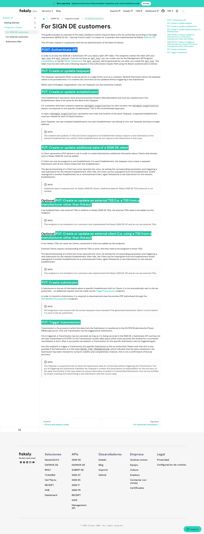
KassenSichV (52, 459)
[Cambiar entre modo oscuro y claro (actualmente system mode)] (177, 11)
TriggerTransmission (105, 291)
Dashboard (151, 11)
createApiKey (47, 61)
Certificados (137, 488)
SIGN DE (76, 459)
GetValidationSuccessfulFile (54, 298)
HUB (139, 11)
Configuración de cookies (171, 464)
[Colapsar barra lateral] (19, 429)
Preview (146, 3)
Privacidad (163, 459)
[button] (19, 18)
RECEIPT (49, 485)
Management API (79, 507)
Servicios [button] (46, 11)
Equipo (134, 464)
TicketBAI (50, 475)
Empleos (135, 475)
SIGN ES (76, 480)
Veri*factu (50, 480)
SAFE (74, 500)
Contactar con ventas (138, 481)
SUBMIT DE (78, 469)
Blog (58, 11)
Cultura (134, 469)
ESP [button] (169, 11)
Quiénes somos (138, 459)
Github (102, 475)
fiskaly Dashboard (73, 61)
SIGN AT (76, 475)
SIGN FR (76, 490)
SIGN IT (76, 485)
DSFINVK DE (51, 464)
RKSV (48, 469)
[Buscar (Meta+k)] (183, 11)
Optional (180, 37)
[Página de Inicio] (43, 19)
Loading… (101, 395)
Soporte (115, 11)
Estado (127, 11)
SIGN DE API (149, 37)
